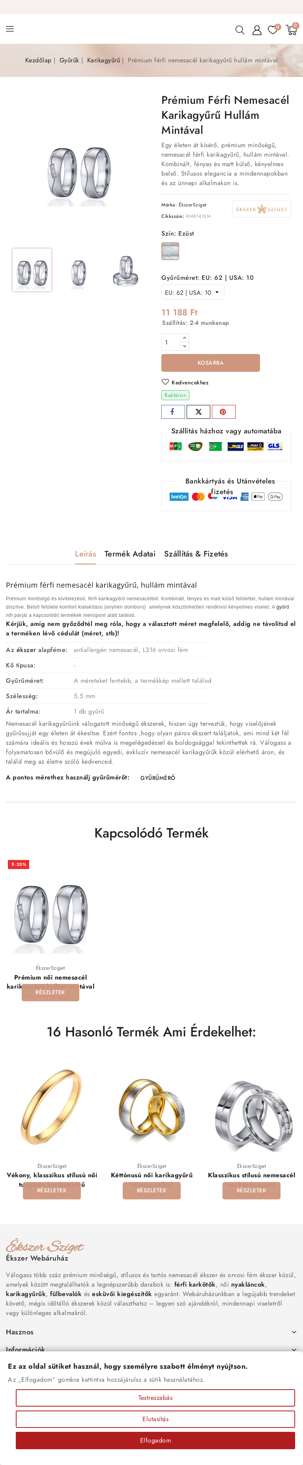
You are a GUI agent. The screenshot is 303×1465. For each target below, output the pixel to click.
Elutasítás (155, 1419)
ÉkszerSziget (193, 204)
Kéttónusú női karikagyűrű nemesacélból (152, 1181)
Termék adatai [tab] (130, 554)
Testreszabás (155, 1397)
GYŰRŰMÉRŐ (158, 779)
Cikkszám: (173, 216)
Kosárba (211, 363)
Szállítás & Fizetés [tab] (196, 554)
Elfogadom (155, 1440)
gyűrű (283, 607)
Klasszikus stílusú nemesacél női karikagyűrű (251, 1181)
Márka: (169, 204)
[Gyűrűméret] (192, 292)
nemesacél (75, 585)
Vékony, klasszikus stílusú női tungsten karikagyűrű (52, 1181)
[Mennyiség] (170, 342)
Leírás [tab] (85, 554)
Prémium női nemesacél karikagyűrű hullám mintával (51, 983)
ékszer (26, 650)
